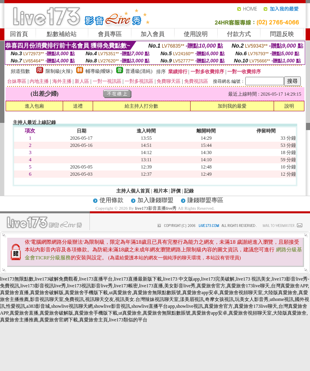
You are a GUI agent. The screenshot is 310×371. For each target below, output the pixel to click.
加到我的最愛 (232, 106)
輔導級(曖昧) (99, 71)
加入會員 (153, 34)
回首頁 (19, 34)
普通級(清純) (139, 71)
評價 (176, 191)
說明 (289, 106)
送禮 (78, 106)
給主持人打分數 (141, 106)
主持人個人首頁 (133, 191)
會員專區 (110, 34)
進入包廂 (34, 106)
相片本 (160, 191)
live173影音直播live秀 (156, 208)
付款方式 (239, 34)
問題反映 (282, 34)
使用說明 (196, 34)
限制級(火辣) (59, 71)
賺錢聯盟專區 (205, 200)
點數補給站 (62, 34)
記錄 (189, 191)
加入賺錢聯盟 (155, 200)
